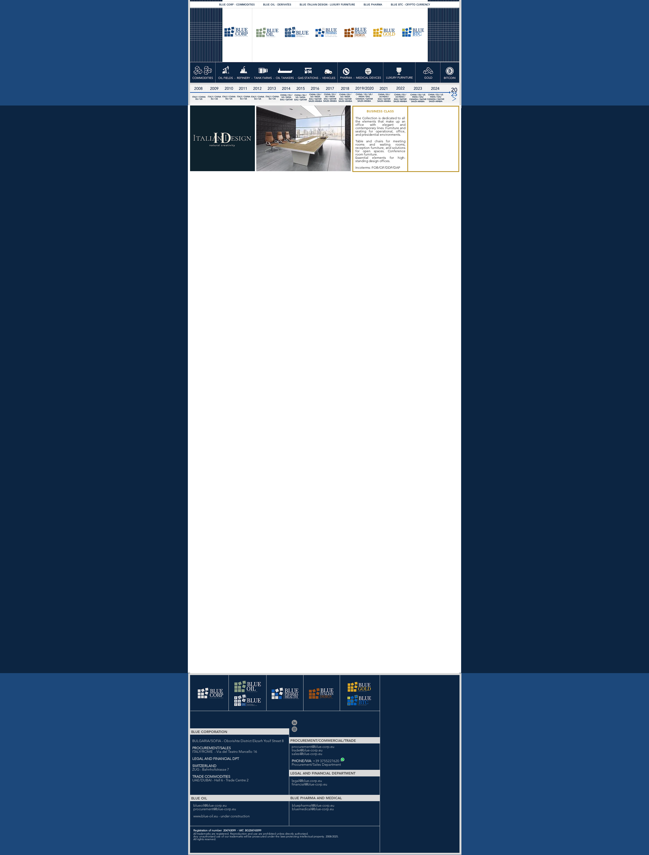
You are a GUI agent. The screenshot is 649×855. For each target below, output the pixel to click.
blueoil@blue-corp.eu (210, 805)
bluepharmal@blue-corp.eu (313, 805)
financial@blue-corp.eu (309, 784)
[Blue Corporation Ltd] (294, 722)
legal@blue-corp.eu (307, 781)
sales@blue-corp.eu (307, 754)
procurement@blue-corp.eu (313, 747)
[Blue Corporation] (294, 729)
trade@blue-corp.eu (307, 750)
